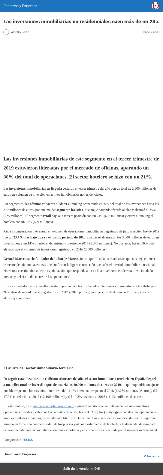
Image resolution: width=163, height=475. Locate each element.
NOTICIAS (26, 440)
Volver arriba (152, 456)
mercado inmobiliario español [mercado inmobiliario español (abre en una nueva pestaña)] (53, 406)
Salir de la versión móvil (81, 469)
